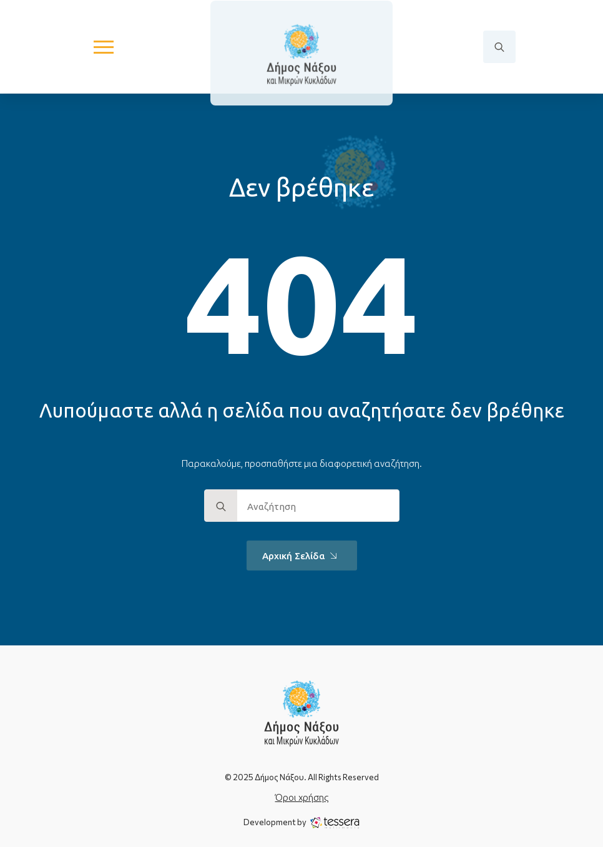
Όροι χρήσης (301, 797)
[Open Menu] (104, 47)
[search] (221, 506)
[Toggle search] (499, 47)
